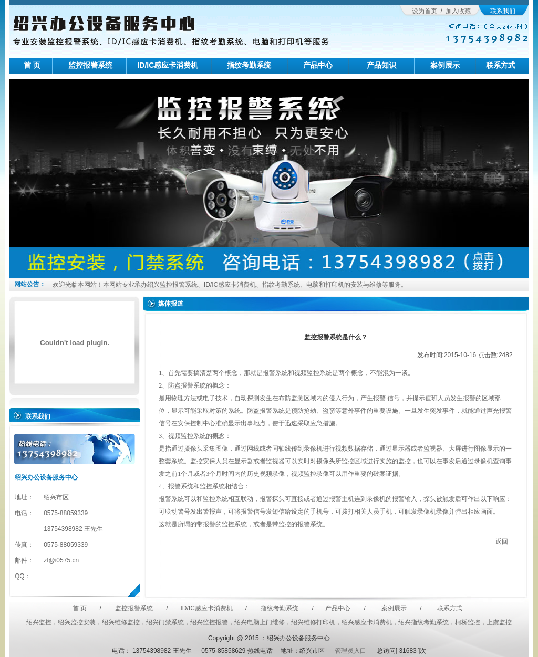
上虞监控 (499, 622)
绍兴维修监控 (121, 622)
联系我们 (502, 11)
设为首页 (424, 11)
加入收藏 (458, 11)
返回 (501, 541)
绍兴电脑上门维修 (259, 622)
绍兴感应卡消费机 (367, 622)
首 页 (32, 65)
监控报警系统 (90, 65)
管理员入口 (349, 650)
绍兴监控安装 (77, 622)
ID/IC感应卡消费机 (167, 65)
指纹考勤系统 (249, 65)
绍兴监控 (38, 622)
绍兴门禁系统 (165, 622)
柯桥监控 (467, 622)
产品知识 (381, 65)
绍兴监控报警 (209, 622)
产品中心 (318, 65)
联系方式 (500, 65)
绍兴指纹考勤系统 (423, 622)
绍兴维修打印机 (313, 622)
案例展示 (445, 65)
